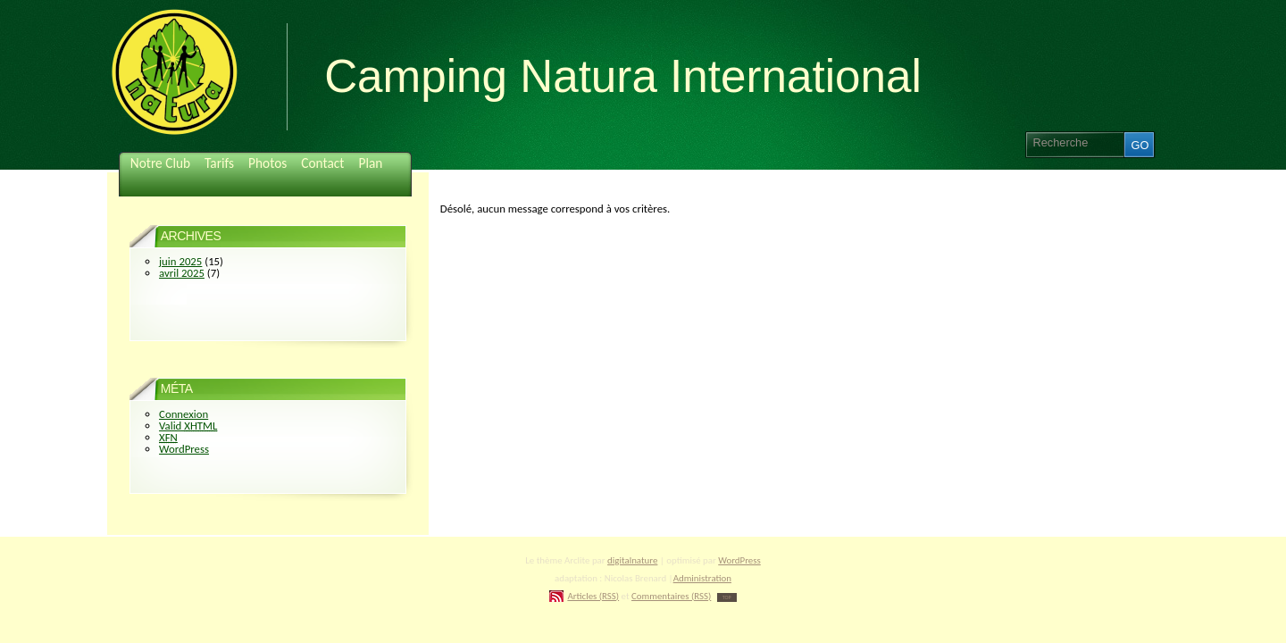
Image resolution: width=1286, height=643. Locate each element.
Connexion (183, 414)
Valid (188, 425)
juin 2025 (180, 261)
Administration (702, 578)
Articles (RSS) (593, 596)
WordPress (184, 448)
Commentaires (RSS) (671, 596)
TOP (726, 597)
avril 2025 (182, 273)
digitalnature (632, 560)
